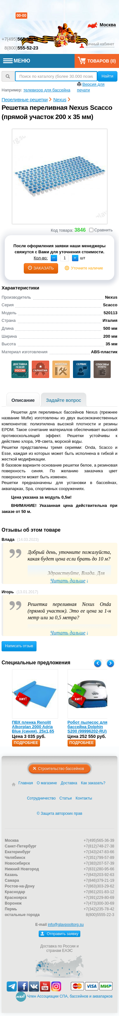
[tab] (23, 399)
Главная (25, 783)
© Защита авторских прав (59, 813)
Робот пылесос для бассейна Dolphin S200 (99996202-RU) (88, 727)
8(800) (21, 47)
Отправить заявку (59, 934)
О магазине (47, 783)
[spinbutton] (64, 258)
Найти (107, 76)
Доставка (69, 783)
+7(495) (20, 39)
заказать (41, 268)
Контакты (84, 798)
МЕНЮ (16, 60)
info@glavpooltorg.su (66, 924)
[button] (75, 258)
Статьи (65, 798)
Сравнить (101, 230)
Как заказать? (93, 783)
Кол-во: (41, 258)
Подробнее (26, 742)
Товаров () (97, 60)
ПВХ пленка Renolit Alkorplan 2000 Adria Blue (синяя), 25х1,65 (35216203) (33, 729)
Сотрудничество (41, 798)
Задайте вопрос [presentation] (63, 400)
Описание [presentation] (23, 400)
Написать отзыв (19, 646)
